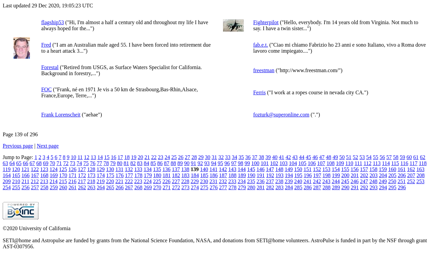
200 (345, 175)
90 (186, 163)
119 (6, 169)
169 (54, 175)
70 (52, 163)
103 (284, 163)
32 (221, 157)
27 (187, 157)
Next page (47, 146)
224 (147, 181)
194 (289, 175)
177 (129, 175)
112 (367, 163)
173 (91, 175)
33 (227, 157)
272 (176, 187)
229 (194, 181)
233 (232, 181)
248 (373, 181)
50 (342, 157)
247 (364, 181)
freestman (263, 70)
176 (120, 175)
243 (326, 181)
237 (270, 181)
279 (242, 187)
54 (369, 157)
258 (44, 187)
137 (176, 169)
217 (82, 181)
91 (193, 163)
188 (232, 175)
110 (349, 163)
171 (73, 175)
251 (401, 181)
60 (409, 157)
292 (364, 187)
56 (382, 157)
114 (386, 163)
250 (392, 181)
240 (298, 181)
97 (233, 163)
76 (92, 163)
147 (270, 169)
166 (26, 175)
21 (147, 157)
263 (91, 187)
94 (213, 163)
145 (251, 169)
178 (138, 175)
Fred (46, 45)
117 (413, 163)
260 (63, 187)
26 (180, 157)
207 (411, 175)
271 (167, 187)
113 (377, 163)
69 (45, 163)
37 (254, 157)
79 (113, 163)
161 (401, 169)
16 (113, 157)
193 (279, 175)
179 (148, 175)
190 (251, 175)
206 (402, 175)
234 (242, 181)
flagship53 (52, 22)
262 (82, 187)
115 (395, 163)
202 (364, 175)
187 (223, 175)
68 (39, 163)
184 (195, 175)
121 (25, 169)
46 (315, 157)
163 (420, 169)
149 (289, 169)
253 (420, 181)
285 (298, 187)
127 (82, 169)
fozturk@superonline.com (281, 114)
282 (270, 187)
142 (223, 169)
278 (232, 187)
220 (110, 181)
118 (423, 163)
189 (242, 175)
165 (16, 175)
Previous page (18, 146)
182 (176, 175)
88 (173, 163)
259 (54, 187)
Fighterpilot (266, 22)
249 (383, 181)
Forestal (50, 67)
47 (322, 157)
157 (364, 169)
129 (100, 169)
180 (157, 175)
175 (110, 175)
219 (100, 181)
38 (261, 157)
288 (326, 187)
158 (373, 169)
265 (110, 187)
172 (82, 175)
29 (201, 157)
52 (355, 157)
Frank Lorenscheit (61, 114)
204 (383, 175)
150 (298, 169)
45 (308, 157)
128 (91, 169)
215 (63, 181)
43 (295, 157)
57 (389, 157)
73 (72, 163)
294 (383, 187)
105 (302, 163)
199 (336, 175)
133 (138, 169)
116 (404, 163)
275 (204, 187)
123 (44, 169)
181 (167, 175)
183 (185, 175)
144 (242, 169)
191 (261, 175)
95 (220, 163)
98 (240, 163)
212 (35, 181)
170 (63, 175)
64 (12, 163)
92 (200, 163)
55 (375, 157)
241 (307, 181)
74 (79, 163)
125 (63, 169)
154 (336, 169)
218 (91, 181)
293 (374, 187)
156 (354, 169)
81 (126, 163)
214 (53, 181)
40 (274, 157)
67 (32, 163)
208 (421, 175)
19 (133, 157)
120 (16, 169)
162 (411, 169)
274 (195, 187)
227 (176, 181)
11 (80, 157)
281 (261, 187)
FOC (46, 89)
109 (340, 163)
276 (214, 187)
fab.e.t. (260, 45)
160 (392, 169)
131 (119, 169)
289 (336, 187)
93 (207, 163)
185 (204, 175)
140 (204, 169)
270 (157, 187)
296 (402, 187)
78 (106, 163)
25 (174, 157)
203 (374, 175)
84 (146, 163)
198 (326, 175)
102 (274, 163)
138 (185, 169)
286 (308, 187)
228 (185, 181)
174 (101, 175)
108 (331, 163)
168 (44, 175)
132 (129, 169)
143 (232, 169)
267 (129, 187)
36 (248, 157)
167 (35, 175)
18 (127, 157)
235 (251, 181)
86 (160, 163)
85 (153, 163)
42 (288, 157)
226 (166, 181)
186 (214, 175)
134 (147, 169)
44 (301, 157)
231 (213, 181)
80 (119, 163)
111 (358, 163)
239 (289, 181)
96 (227, 163)
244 (336, 181)
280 (251, 187)
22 (154, 157)
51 (348, 157)
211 (25, 181)
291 (355, 187)
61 (416, 157)
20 (140, 157)
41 (281, 157)
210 (16, 181)
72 (66, 163)
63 (5, 163)
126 (72, 169)
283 (279, 187)
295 (392, 187)
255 (16, 187)
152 (317, 169)
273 (185, 187)
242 (317, 181)
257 (35, 187)
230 (204, 181)
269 (148, 187)
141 (213, 169)
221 (119, 181)
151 (307, 169)
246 (354, 181)
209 (7, 181)
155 (345, 169)
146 (260, 169)
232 (223, 181)
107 (321, 163)
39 (268, 157)
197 (317, 175)
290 (345, 187)
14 (100, 157)
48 (328, 157)
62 (422, 157)
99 (247, 163)
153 (326, 169)
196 (308, 175)
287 (317, 187)
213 (44, 181)
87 (166, 163)
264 (101, 187)
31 (214, 157)
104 (293, 163)
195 (298, 175)
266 (120, 187)
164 (7, 175)
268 (138, 187)
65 (19, 163)
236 (260, 181)
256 (26, 187)
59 (402, 157)
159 (383, 169)
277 (223, 187)
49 (335, 157)
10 (73, 157)
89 (180, 163)
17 (120, 157)
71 (59, 163)
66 (25, 163)
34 (234, 157)
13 (93, 157)
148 (279, 169)
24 (167, 157)
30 (207, 157)
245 (345, 181)
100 (255, 163)
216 (72, 181)
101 (265, 163)
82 (133, 163)
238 (279, 181)
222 (129, 181)
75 (86, 163)
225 (157, 181)
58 (395, 157)
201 (355, 175)
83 (139, 163)
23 (160, 157)
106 (312, 163)
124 (53, 169)
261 (73, 187)
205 (392, 175)
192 (270, 175)
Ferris (259, 92)
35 (241, 157)
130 (110, 169)
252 (411, 181)
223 (138, 181)
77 (99, 163)
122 (35, 169)
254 (7, 187)
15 (107, 157)
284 (289, 187)
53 (362, 157)
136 (166, 169)
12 (86, 157)
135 (157, 169)
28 (194, 157)
